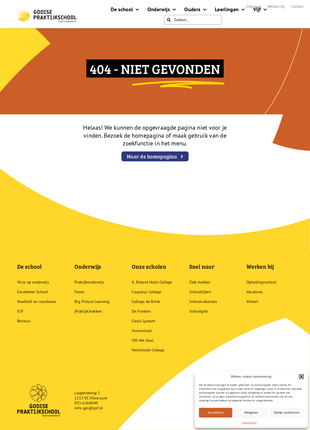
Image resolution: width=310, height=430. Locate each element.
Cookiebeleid (249, 422)
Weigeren (251, 412)
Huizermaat (142, 330)
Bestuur (24, 320)
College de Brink (146, 301)
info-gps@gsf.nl (88, 407)
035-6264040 (86, 402)
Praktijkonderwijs (89, 282)
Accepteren (216, 412)
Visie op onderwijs (33, 282)
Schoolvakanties (203, 301)
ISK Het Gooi (142, 340)
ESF (20, 311)
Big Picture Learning (91, 301)
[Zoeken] (169, 20)
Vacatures (254, 291)
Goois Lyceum (143, 320)
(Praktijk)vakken (88, 311)
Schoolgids (198, 311)
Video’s (252, 301)
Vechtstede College (148, 349)
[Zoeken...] (193, 20)
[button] (301, 376)
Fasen (79, 291)
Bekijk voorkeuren (287, 412)
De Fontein (141, 311)
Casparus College (146, 291)
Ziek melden (199, 282)
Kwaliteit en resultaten (36, 301)
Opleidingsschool (261, 282)
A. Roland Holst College (152, 282)
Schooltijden (200, 291)
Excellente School (32, 291)
